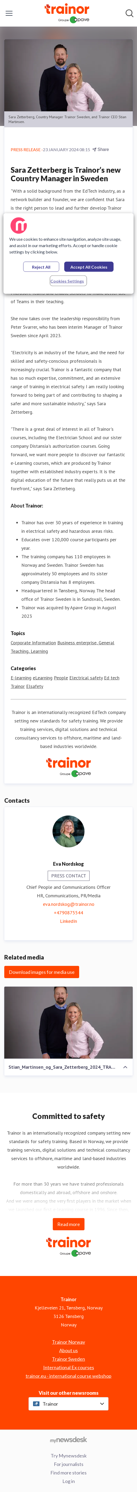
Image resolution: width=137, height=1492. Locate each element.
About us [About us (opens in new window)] (68, 1350)
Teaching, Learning (29, 651)
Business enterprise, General (85, 643)
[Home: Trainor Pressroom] (67, 13)
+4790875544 (68, 913)
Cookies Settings (67, 281)
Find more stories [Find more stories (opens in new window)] (68, 1473)
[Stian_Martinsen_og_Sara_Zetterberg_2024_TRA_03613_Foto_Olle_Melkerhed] (68, 1023)
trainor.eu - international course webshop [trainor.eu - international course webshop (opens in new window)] (68, 1376)
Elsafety (34, 686)
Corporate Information (33, 643)
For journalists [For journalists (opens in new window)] (68, 1464)
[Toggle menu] (9, 13)
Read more (68, 1224)
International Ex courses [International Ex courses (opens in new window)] (68, 1367)
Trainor (18, 686)
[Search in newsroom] (129, 13)
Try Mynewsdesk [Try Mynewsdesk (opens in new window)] (69, 1456)
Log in (68, 1481)
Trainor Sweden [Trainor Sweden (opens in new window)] (68, 1359)
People (61, 678)
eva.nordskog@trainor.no (68, 904)
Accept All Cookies (88, 266)
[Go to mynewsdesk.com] (68, 1439)
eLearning (43, 678)
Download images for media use (42, 972)
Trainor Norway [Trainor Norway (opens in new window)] (68, 1342)
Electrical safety (86, 678)
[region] (68, 253)
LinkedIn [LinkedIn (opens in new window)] (68, 921)
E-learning (21, 678)
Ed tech (111, 678)
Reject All (41, 266)
